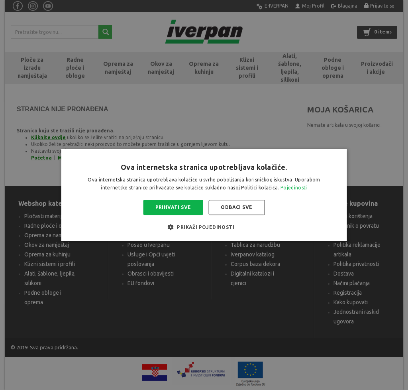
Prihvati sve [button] (173, 207)
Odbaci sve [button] (236, 207)
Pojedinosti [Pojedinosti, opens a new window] (293, 188)
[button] (204, 227)
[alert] (204, 195)
